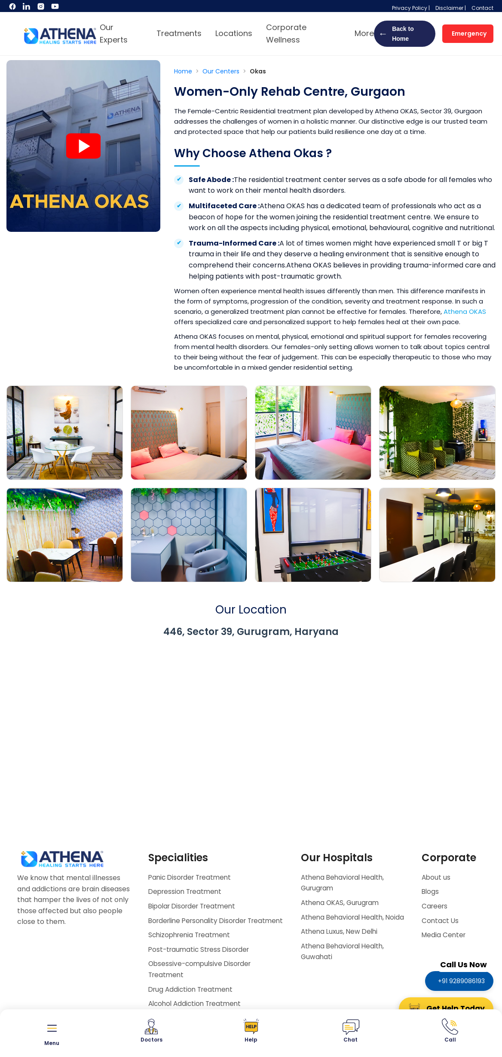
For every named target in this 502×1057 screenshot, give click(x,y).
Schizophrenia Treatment (191, 946)
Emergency (469, 33)
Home (184, 71)
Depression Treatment (187, 891)
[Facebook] (13, 8)
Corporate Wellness (286, 33)
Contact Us (441, 921)
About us (436, 877)
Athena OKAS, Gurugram (342, 903)
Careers (435, 906)
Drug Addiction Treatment (192, 1000)
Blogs (431, 891)
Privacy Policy (409, 8)
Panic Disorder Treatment (192, 877)
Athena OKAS (465, 311)
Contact (482, 8)
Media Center (445, 935)
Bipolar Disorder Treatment (195, 906)
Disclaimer (449, 8)
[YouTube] (55, 8)
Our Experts (114, 33)
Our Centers (221, 71)
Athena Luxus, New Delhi (341, 943)
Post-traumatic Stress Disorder (201, 960)
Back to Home (396, 33)
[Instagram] (41, 8)
